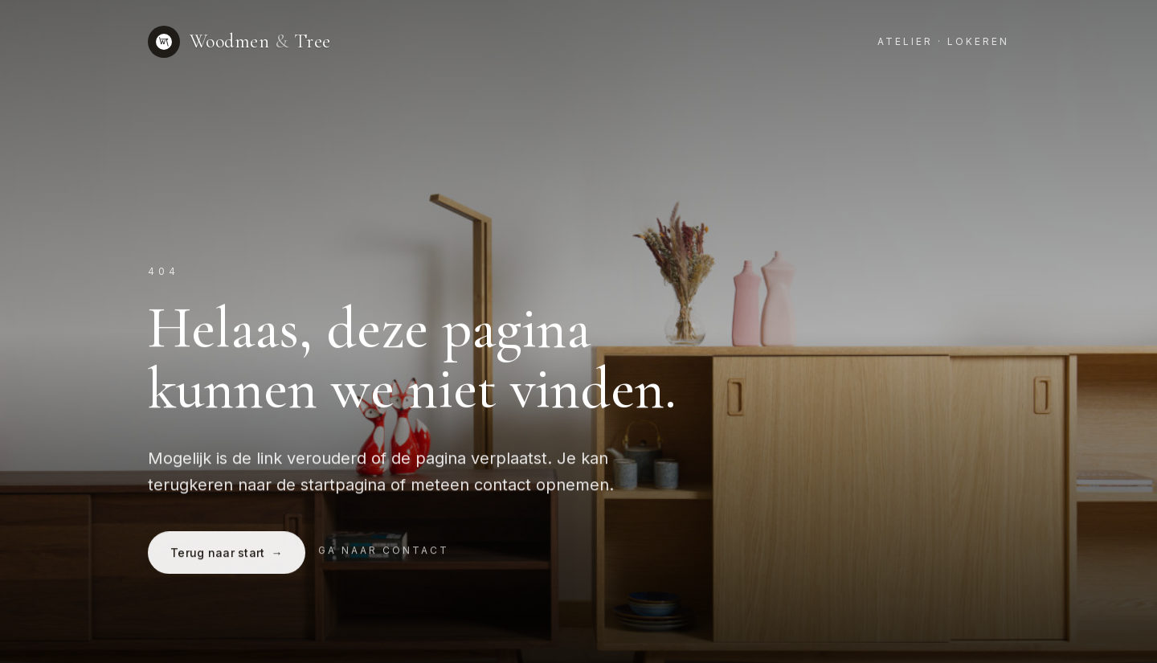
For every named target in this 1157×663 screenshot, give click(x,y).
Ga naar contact (383, 552)
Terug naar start (226, 554)
